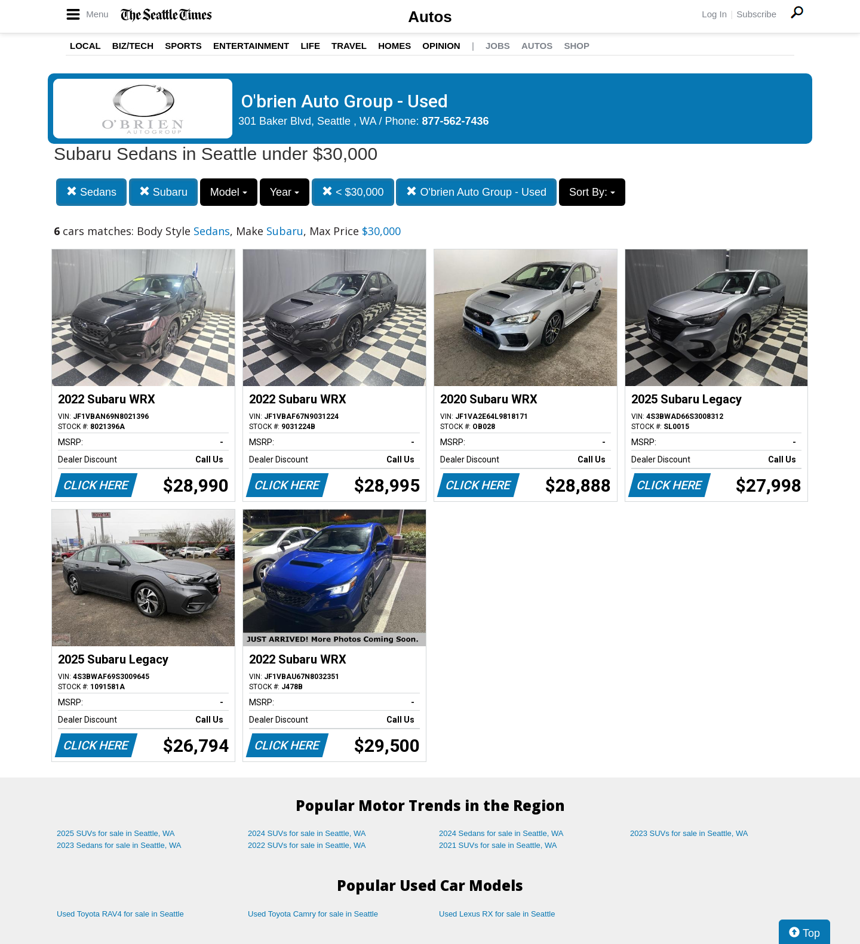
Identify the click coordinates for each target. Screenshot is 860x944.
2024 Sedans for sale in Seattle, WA (501, 833)
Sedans (91, 192)
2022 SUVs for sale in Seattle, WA (307, 845)
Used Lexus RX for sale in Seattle (497, 913)
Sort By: (592, 192)
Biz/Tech (132, 46)
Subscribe (756, 14)
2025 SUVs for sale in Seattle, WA (116, 833)
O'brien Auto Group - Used (476, 192)
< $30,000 (353, 192)
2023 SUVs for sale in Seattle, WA (689, 833)
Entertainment (251, 46)
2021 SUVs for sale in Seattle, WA (498, 845)
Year (284, 192)
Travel (349, 46)
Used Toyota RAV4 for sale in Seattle (120, 913)
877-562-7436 (455, 121)
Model (228, 192)
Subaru (163, 192)
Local (85, 46)
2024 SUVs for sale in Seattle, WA (307, 833)
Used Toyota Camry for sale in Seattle (313, 913)
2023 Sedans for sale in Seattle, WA (119, 845)
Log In (714, 14)
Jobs (498, 46)
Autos (430, 17)
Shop (576, 46)
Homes (394, 46)
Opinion (441, 46)
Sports (183, 46)
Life (310, 46)
